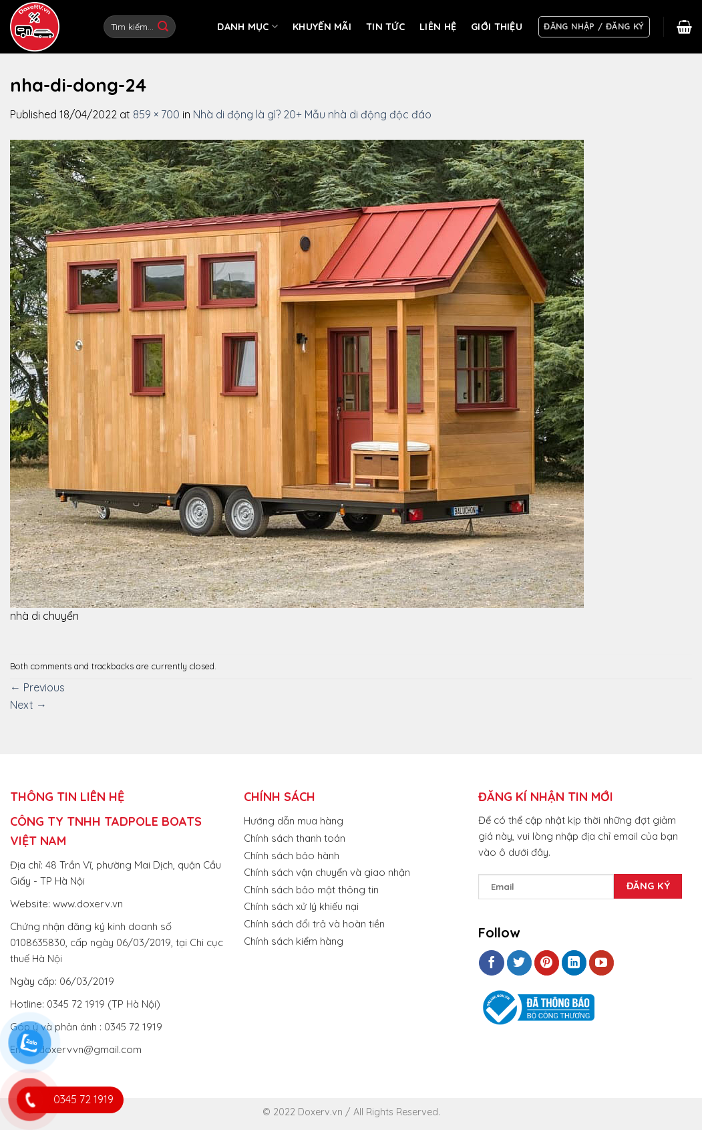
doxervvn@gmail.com (90, 1049)
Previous (37, 687)
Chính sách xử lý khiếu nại (301, 906)
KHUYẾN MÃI (322, 27)
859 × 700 (156, 114)
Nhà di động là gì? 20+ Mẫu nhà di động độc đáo (312, 114)
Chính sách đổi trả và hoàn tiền (314, 923)
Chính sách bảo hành (291, 855)
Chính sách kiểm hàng (293, 941)
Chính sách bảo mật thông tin (311, 889)
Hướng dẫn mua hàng (293, 820)
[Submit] (163, 26)
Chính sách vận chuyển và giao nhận (327, 872)
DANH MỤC (247, 26)
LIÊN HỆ (437, 27)
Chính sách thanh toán (294, 838)
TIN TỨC (385, 27)
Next (28, 704)
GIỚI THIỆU (496, 27)
